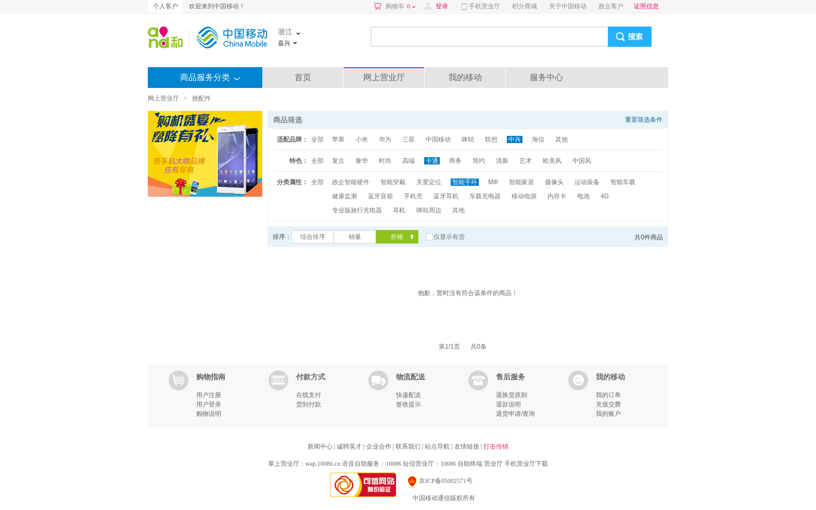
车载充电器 (485, 196)
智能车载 (622, 182)
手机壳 (413, 196)
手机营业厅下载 (526, 463)
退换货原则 (511, 395)
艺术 (525, 160)
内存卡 (556, 196)
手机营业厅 (484, 6)
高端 (408, 160)
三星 (408, 139)
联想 (491, 139)
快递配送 (408, 395)
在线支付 (308, 395)
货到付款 (308, 404)
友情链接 (467, 446)
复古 (338, 160)
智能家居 (521, 182)
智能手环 (464, 182)
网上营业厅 (384, 77)
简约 (479, 160)
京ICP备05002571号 (439, 480)
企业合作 (379, 446)
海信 (538, 139)
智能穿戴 (392, 182)
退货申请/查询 (515, 413)
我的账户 (608, 413)
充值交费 (608, 404)
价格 (397, 236)
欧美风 (552, 160)
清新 (502, 160)
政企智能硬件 (350, 182)
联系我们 (409, 446)
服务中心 (546, 77)
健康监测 (344, 196)
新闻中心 (321, 446)
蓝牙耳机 (446, 196)
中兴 (514, 139)
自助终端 (469, 463)
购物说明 (208, 413)
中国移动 (438, 139)
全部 (317, 139)
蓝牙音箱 (380, 196)
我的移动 (465, 77)
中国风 (581, 160)
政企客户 (610, 6)
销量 (355, 236)
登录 (442, 6)
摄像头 (554, 182)
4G (605, 196)
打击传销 (495, 446)
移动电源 (524, 196)
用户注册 (208, 395)
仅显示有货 (449, 236)
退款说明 (508, 404)
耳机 (399, 210)
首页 (303, 77)
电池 (583, 196)
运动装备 (587, 182)
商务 (455, 160)
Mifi (493, 182)
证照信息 (646, 6)
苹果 (338, 139)
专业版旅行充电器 (357, 210)
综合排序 (312, 236)
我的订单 (608, 395)
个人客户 (165, 6)
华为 (385, 139)
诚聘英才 (350, 446)
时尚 (385, 160)
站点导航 (438, 446)
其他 (561, 139)
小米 (361, 139)
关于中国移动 (567, 6)
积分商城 (524, 6)
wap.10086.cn (322, 463)
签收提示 (408, 404)
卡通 (432, 160)
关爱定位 (428, 182)
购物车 (400, 6)
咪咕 (468, 139)
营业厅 (493, 463)
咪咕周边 (428, 210)
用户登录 (208, 404)
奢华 (361, 160)
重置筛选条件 (643, 119)
